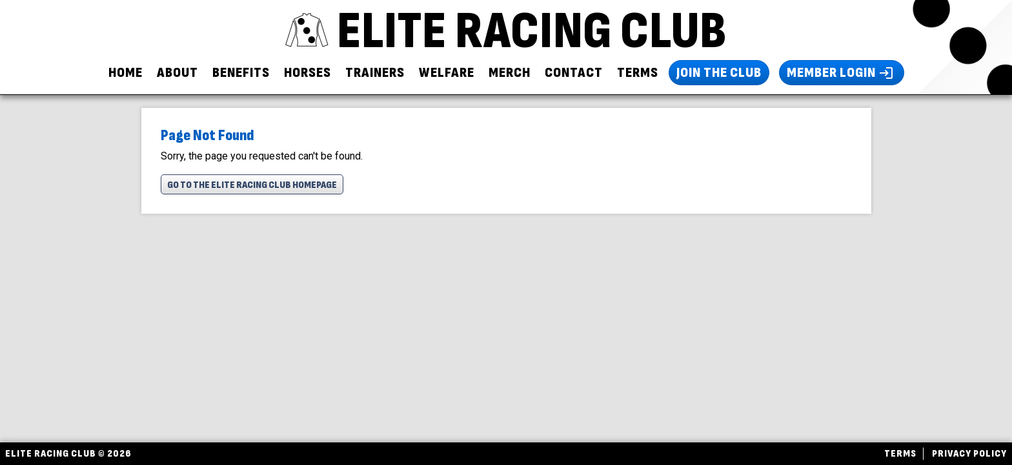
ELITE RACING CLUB (506, 32)
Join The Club (719, 72)
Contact (574, 72)
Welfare (446, 72)
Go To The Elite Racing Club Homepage (252, 185)
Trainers (375, 72)
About (177, 72)
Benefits (241, 72)
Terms (637, 72)
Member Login (841, 72)
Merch (510, 72)
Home (125, 72)
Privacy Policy (969, 454)
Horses (307, 72)
